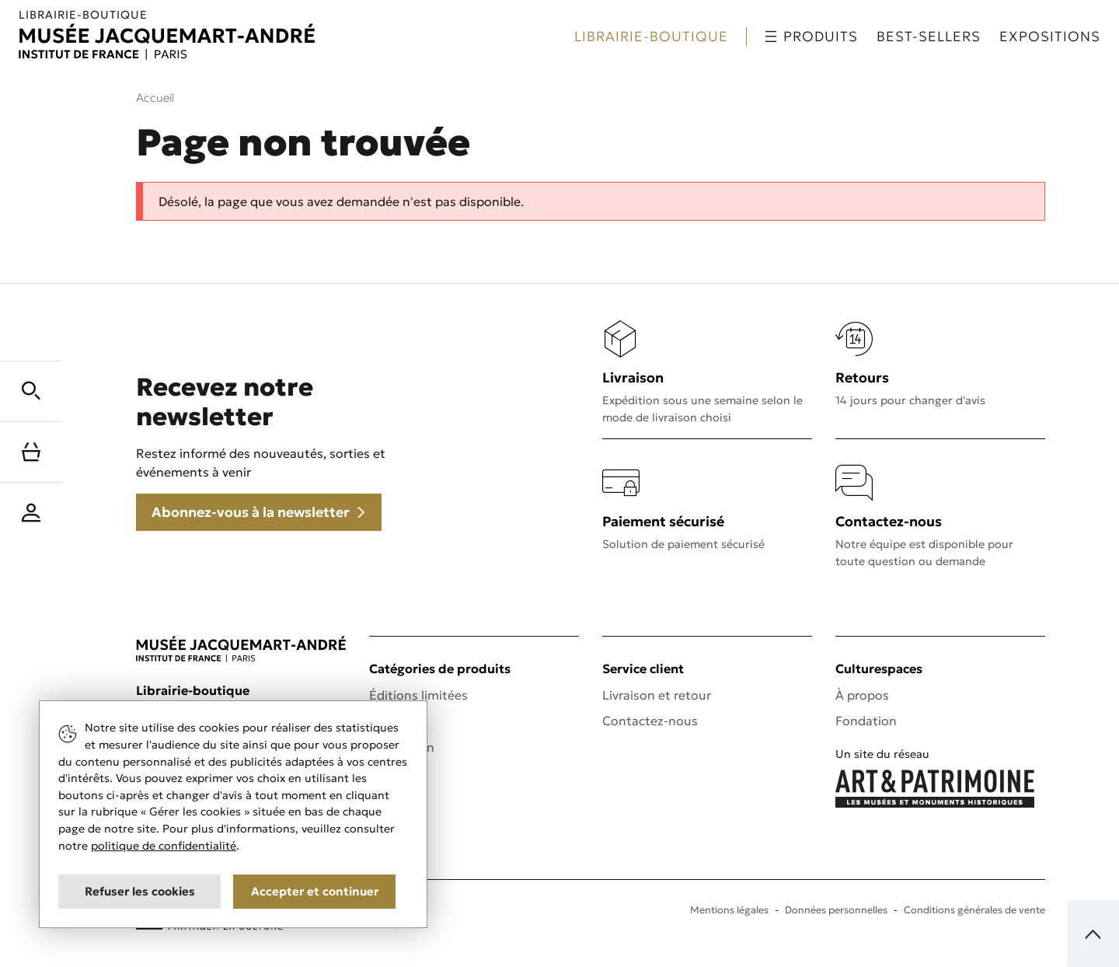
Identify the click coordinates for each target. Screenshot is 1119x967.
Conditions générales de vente (974, 910)
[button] (31, 389)
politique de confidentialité (163, 846)
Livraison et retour (656, 695)
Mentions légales (729, 910)
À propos (862, 695)
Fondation (866, 720)
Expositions (1049, 36)
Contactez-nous (650, 720)
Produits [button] (811, 36)
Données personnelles (836, 910)
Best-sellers (929, 36)
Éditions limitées (418, 695)
